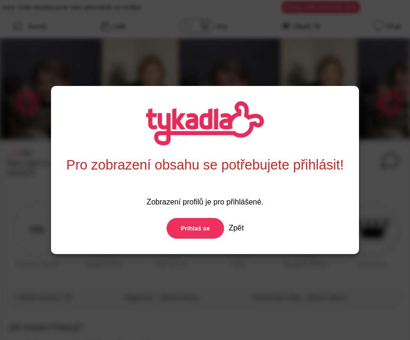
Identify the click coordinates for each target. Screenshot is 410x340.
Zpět (235, 228)
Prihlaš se (195, 228)
